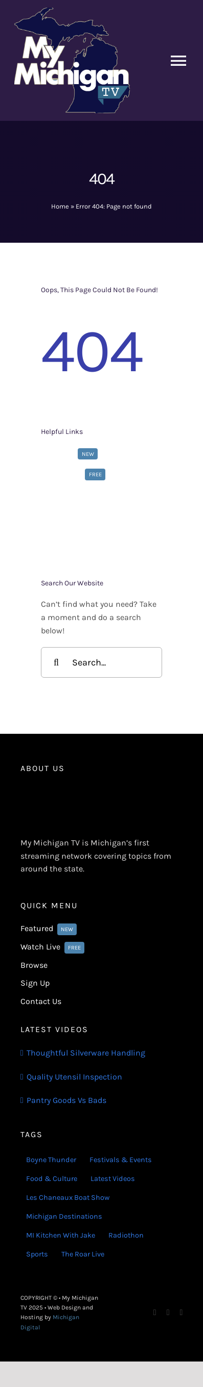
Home (60, 206)
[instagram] (168, 1312)
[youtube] (181, 1312)
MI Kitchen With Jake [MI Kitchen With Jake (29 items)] (60, 1235)
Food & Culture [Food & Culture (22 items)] (51, 1178)
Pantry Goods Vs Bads (66, 1100)
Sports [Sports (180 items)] (37, 1254)
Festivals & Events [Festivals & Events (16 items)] (120, 1159)
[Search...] (101, 662)
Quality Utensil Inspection (74, 1077)
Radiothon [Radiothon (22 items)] (126, 1235)
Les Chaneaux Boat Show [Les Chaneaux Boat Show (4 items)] (67, 1197)
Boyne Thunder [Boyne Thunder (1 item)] (51, 1159)
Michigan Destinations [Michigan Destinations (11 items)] (64, 1216)
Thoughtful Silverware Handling (86, 1053)
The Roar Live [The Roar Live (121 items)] (82, 1254)
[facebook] (154, 1312)
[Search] (56, 662)
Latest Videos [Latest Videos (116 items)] (113, 1178)
